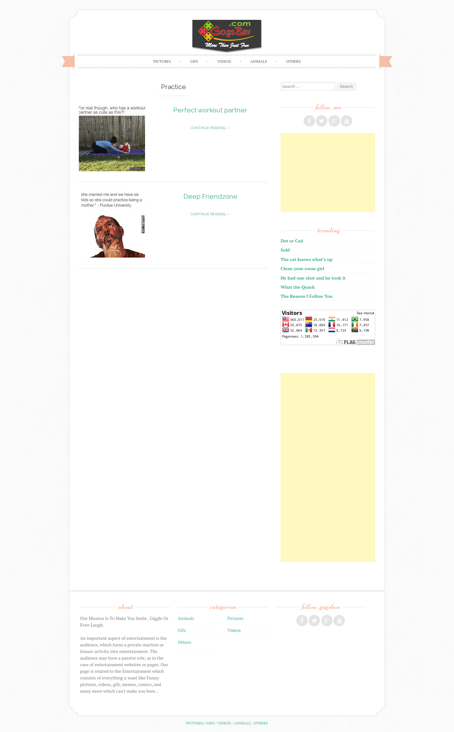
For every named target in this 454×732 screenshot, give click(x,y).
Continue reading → (210, 128)
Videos (224, 61)
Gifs (194, 61)
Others (293, 61)
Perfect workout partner (210, 110)
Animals (258, 61)
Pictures (162, 61)
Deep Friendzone (210, 196)
